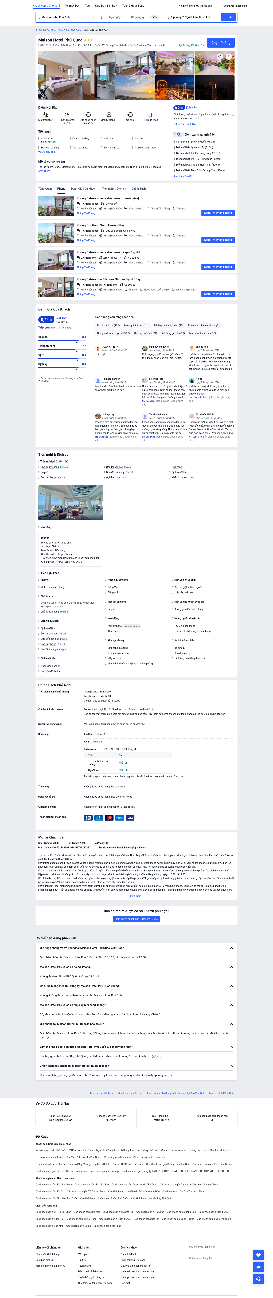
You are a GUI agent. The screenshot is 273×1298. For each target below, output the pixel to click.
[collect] (258, 1255)
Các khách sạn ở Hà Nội (87, 1212)
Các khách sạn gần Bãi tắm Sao (92, 1184)
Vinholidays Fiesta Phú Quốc (51, 1150)
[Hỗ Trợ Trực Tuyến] (258, 1279)
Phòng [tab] (61, 188)
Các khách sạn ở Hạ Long (107, 1225)
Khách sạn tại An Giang (158, 1093)
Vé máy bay (72, 5)
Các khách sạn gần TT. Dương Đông (86, 1191)
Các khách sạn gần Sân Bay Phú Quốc (151, 1198)
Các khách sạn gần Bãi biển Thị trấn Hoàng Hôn (61, 1171)
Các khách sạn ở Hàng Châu (214, 1212)
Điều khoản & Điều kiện (90, 1271)
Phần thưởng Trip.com (133, 1260)
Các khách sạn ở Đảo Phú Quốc (214, 1218)
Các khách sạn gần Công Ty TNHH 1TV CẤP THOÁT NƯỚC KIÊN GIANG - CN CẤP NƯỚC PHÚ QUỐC (175, 1171)
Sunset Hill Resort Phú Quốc (128, 1164)
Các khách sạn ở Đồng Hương (178, 1218)
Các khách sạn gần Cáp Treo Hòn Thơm (183, 1191)
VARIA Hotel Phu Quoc (81, 1150)
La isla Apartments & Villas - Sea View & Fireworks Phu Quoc (68, 1157)
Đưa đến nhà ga (49, 649)
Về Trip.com (84, 1254)
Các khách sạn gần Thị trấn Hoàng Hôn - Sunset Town (189, 1184)
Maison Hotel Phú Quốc (60, 40)
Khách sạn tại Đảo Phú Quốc (190, 1093)
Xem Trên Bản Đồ (182, 176)
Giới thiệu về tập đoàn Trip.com (95, 1283)
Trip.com (94, 1093)
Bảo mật (125, 1283)
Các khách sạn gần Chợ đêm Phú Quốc (56, 1198)
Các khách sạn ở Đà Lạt (146, 1218)
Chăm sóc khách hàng (48, 1254)
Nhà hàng (177, 467)
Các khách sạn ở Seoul (78, 1225)
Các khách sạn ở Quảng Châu (115, 1218)
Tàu (87, 5)
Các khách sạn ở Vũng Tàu (50, 1218)
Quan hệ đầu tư (129, 1254)
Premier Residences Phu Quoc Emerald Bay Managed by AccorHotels (73, 1164)
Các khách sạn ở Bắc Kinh (50, 1225)
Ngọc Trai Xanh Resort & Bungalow (115, 1150)
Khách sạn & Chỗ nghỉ (46, 5)
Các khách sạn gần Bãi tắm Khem (54, 1184)
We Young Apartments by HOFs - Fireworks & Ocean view (134, 1157)
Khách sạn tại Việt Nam (130, 1093)
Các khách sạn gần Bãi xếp (104, 1171)
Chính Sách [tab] (139, 188)
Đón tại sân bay (114, 467)
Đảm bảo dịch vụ (45, 1260)
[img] (76, 75)
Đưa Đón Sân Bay (106, 5)
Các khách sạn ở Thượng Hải (118, 1212)
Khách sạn (108, 1093)
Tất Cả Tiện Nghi (47, 152)
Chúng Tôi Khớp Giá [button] (193, 45)
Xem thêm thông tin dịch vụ (50, 1265)
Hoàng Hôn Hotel (198, 1150)
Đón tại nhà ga (48, 477)
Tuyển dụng (84, 1265)
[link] (195, 6)
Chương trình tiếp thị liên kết (136, 1265)
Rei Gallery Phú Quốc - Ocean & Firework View (161, 1150)
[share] (258, 1267)
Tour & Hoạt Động (133, 5)
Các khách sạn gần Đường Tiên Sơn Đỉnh (168, 1164)
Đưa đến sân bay (115, 472)
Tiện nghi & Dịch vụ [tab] (114, 188)
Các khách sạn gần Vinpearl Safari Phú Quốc (104, 1198)
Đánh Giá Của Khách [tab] (83, 188)
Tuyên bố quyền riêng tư (91, 1277)
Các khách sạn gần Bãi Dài (50, 1191)
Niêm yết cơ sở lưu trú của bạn (137, 1271)
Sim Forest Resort (220, 1150)
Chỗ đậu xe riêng (50, 467)
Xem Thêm (44, 171)
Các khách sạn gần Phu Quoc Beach (212, 1164)
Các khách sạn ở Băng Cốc (181, 1212)
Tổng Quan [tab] (45, 188)
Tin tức (82, 1260)
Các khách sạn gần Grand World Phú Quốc (134, 1184)
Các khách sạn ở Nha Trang (81, 1218)
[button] (151, 6)
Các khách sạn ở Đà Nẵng (150, 1212)
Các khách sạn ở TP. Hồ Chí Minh (53, 1212)
